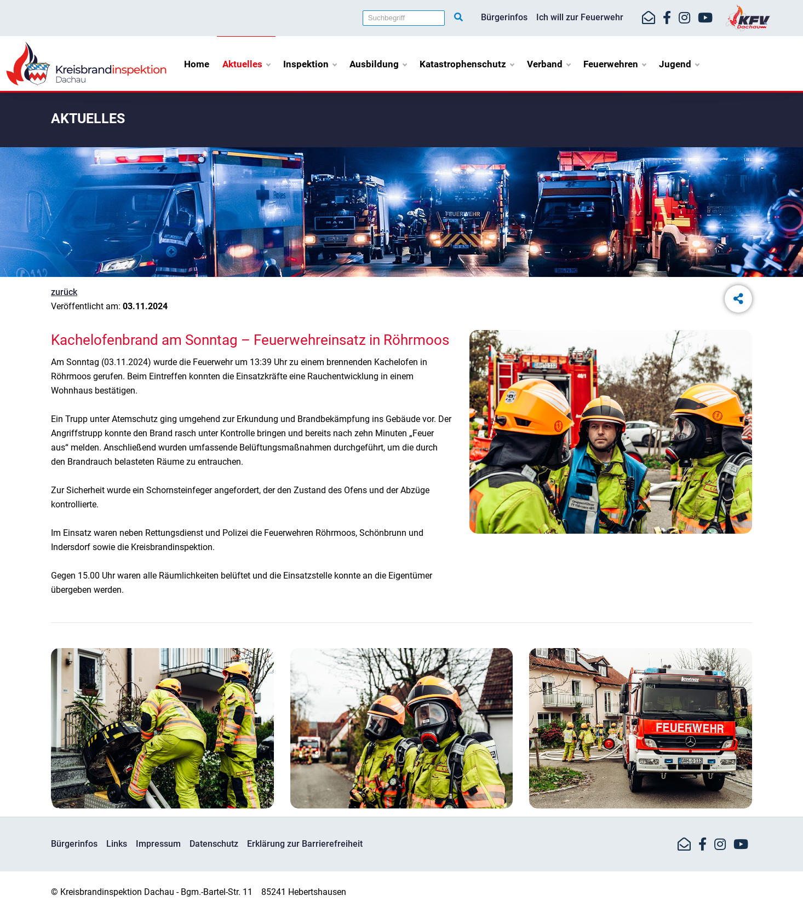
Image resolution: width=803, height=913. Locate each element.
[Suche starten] (458, 17)
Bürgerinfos (504, 17)
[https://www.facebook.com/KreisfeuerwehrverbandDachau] (667, 18)
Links (116, 844)
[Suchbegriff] (404, 18)
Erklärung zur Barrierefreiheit (305, 844)
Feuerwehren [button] (614, 64)
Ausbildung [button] (377, 64)
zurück (64, 292)
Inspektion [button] (309, 64)
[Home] (86, 62)
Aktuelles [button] (246, 64)
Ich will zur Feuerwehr (579, 17)
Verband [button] (548, 64)
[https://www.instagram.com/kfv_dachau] (684, 18)
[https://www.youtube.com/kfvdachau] (705, 18)
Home (196, 64)
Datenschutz (214, 844)
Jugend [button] (679, 64)
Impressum (158, 844)
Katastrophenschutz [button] (467, 64)
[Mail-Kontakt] (648, 18)
